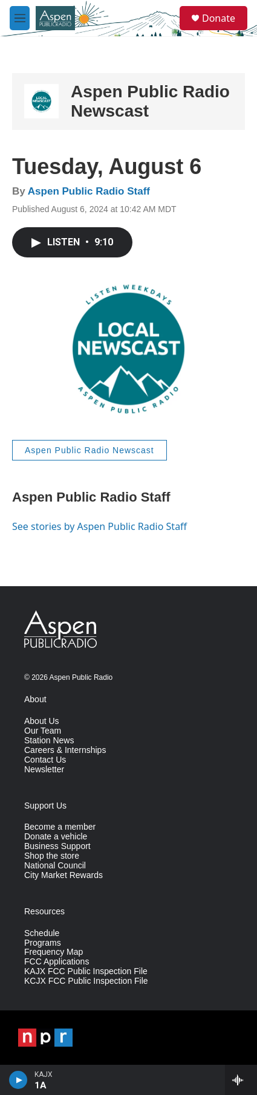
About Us (41, 721)
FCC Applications (56, 961)
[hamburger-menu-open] (20, 18)
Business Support (57, 846)
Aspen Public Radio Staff (89, 191)
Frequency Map (53, 952)
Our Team (42, 730)
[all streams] (241, 1080)
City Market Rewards (63, 875)
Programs (42, 943)
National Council (55, 865)
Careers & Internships (65, 750)
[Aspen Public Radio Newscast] (41, 101)
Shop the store (51, 856)
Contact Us (45, 759)
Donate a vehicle (55, 836)
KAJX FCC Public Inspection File (86, 971)
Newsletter (44, 769)
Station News (49, 740)
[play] (18, 1080)
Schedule (41, 933)
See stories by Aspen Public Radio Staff (99, 526)
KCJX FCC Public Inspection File (86, 981)
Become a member (60, 827)
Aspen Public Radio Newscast (89, 450)
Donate (218, 18)
